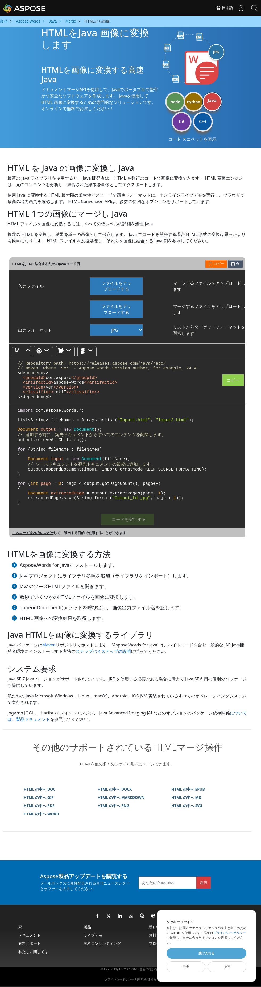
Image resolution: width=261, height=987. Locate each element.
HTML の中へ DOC (39, 789)
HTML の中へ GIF (38, 797)
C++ (203, 121)
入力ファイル (31, 286)
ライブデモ (93, 935)
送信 (203, 882)
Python (193, 101)
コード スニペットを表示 (192, 139)
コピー (233, 380)
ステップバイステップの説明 (103, 651)
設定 (186, 967)
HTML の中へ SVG (186, 805)
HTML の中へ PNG (113, 805)
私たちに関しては (33, 951)
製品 (87, 926)
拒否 (227, 967)
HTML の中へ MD (186, 797)
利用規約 (141, 979)
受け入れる (206, 953)
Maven (49, 645)
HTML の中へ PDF (39, 805)
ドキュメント (29, 935)
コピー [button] (216, 263)
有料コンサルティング (102, 943)
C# (181, 121)
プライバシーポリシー (119, 979)
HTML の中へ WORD (41, 813)
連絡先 (152, 979)
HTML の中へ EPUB (188, 789)
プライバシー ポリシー (229, 933)
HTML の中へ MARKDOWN (121, 797)
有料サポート (29, 943)
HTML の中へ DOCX (115, 789)
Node (175, 101)
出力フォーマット (35, 330)
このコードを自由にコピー (32, 532)
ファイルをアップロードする (116, 286)
